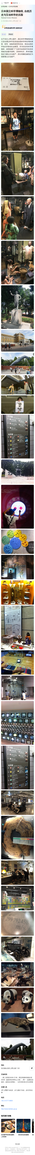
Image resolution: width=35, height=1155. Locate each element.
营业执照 (12, 1149)
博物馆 (10, 34)
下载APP (5, 3)
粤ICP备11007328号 (22, 1149)
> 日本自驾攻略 (13, 6)
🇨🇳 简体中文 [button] (16, 3)
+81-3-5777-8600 (7, 1100)
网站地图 (17, 1144)
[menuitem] (5, 2)
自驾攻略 (4, 6)
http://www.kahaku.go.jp (9, 1109)
